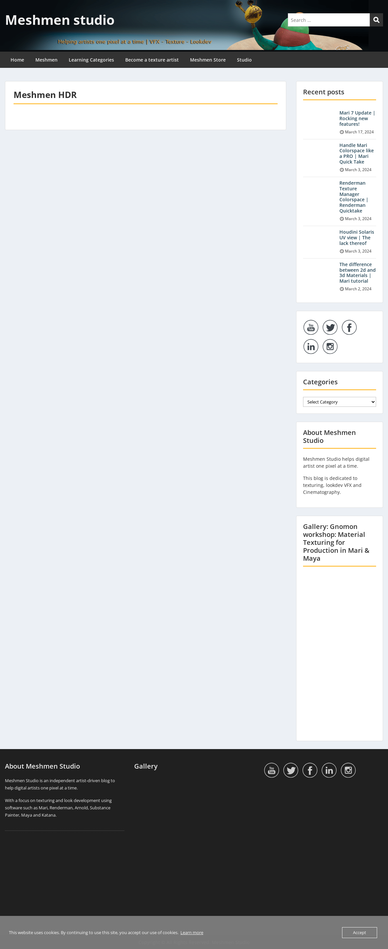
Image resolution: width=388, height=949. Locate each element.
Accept (359, 932)
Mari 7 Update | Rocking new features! (357, 118)
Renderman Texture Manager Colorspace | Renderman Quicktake (354, 197)
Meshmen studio (60, 20)
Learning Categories (91, 60)
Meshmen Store (208, 60)
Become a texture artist (152, 60)
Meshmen (46, 60)
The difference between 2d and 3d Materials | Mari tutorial (357, 272)
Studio (244, 60)
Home (17, 60)
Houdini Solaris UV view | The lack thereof (356, 237)
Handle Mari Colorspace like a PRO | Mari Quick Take (356, 153)
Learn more (191, 932)
